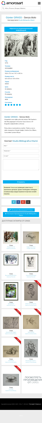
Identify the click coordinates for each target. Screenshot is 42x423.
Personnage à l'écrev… (31, 360)
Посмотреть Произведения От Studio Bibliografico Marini (21, 214)
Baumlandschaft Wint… (11, 275)
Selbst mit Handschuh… (31, 303)
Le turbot (11, 389)
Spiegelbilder (11, 303)
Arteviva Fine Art (11, 277)
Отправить (21, 182)
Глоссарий (32, 404)
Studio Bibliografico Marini (26, 20)
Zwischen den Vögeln (11, 332)
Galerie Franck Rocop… (31, 362)
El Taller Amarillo (31, 248)
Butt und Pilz (31, 332)
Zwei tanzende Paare (31, 275)
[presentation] (17, 175)
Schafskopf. (11, 360)
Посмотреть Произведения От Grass (21, 210)
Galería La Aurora (11, 248)
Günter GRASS (14, 17)
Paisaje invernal (11, 247)
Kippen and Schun (31, 247)
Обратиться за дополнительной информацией (21, 29)
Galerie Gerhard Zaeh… (31, 305)
